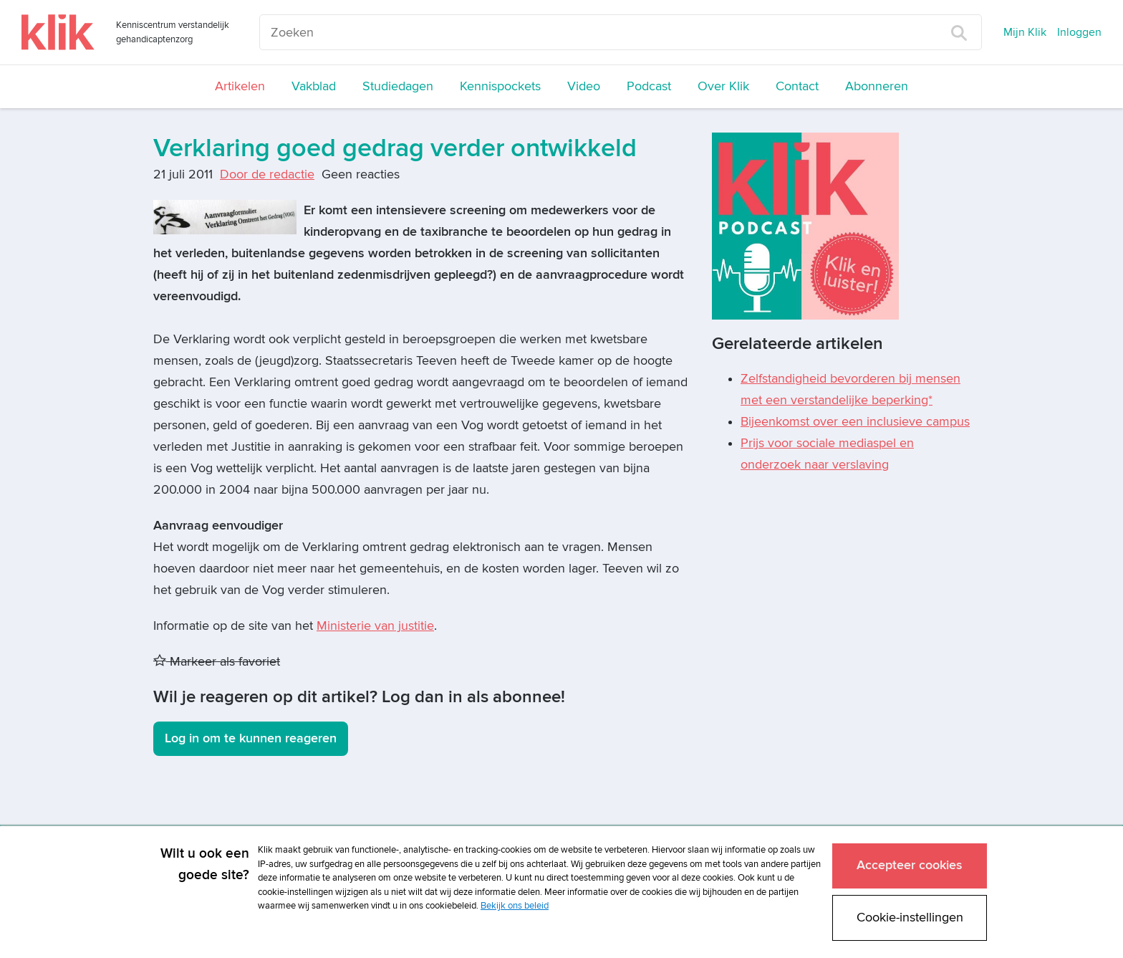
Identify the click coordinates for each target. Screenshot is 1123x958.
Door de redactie (267, 174)
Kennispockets (500, 86)
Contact (797, 86)
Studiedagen (397, 86)
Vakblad (313, 86)
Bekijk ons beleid (515, 905)
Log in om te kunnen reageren (251, 738)
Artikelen (240, 86)
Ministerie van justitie (375, 625)
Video (583, 86)
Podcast (649, 86)
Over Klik (723, 86)
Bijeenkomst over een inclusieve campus (855, 421)
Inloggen (1079, 32)
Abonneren (876, 86)
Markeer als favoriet (216, 661)
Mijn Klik (1024, 32)
